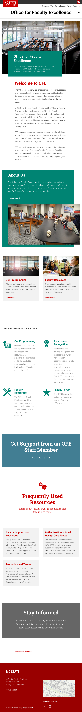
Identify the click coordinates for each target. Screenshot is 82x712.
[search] (78, 2)
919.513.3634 (11, 690)
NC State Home (11, 2)
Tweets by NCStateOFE (23, 651)
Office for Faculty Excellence (41, 12)
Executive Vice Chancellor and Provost (61, 6)
